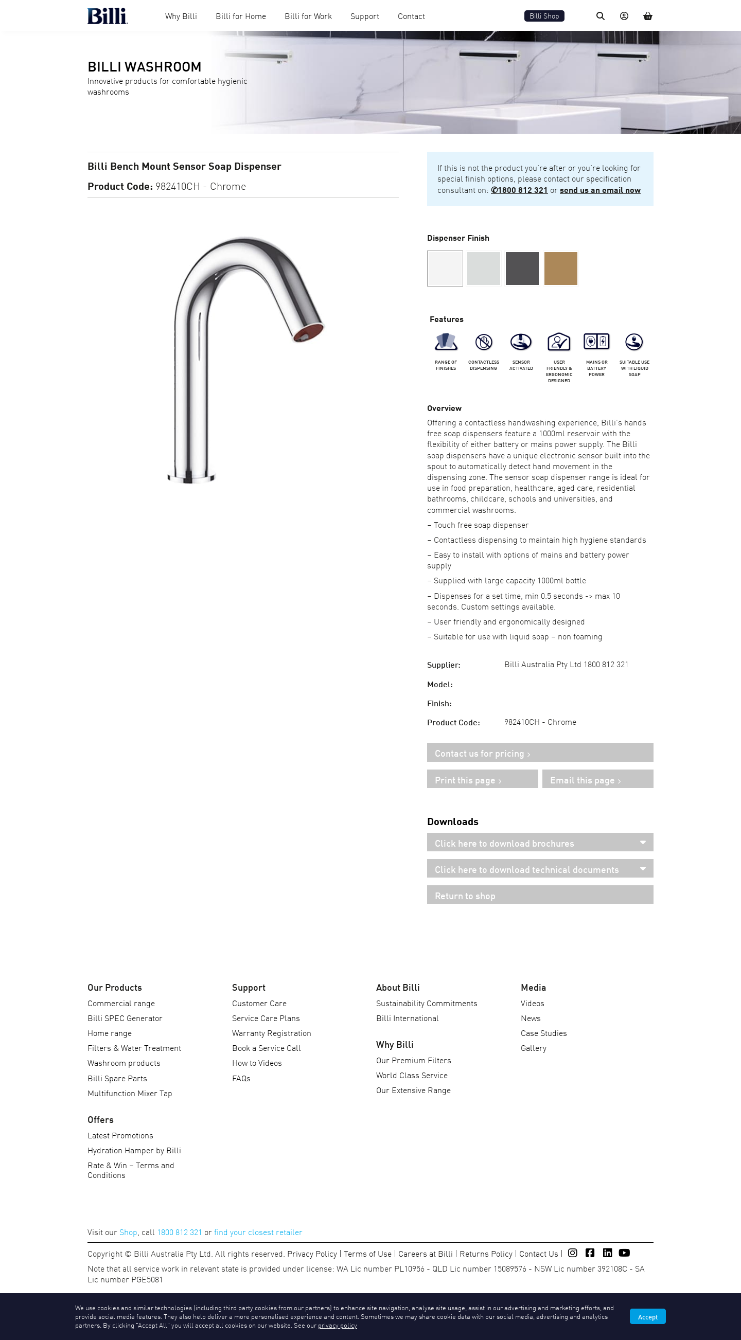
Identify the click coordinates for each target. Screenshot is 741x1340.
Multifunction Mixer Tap (129, 1092)
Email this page (582, 779)
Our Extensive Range (413, 1089)
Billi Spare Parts (117, 1077)
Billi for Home (241, 15)
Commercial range (121, 1002)
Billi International (407, 1017)
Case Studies (544, 1032)
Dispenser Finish (458, 236)
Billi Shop (544, 15)
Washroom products (124, 1062)
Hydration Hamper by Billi (134, 1150)
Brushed (483, 268)
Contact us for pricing (479, 752)
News (531, 1017)
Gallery (533, 1047)
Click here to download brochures (504, 842)
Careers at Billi (425, 1253)
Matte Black (522, 268)
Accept (648, 1316)
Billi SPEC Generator (125, 1017)
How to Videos (257, 1062)
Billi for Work (308, 15)
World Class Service (412, 1074)
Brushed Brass (560, 268)
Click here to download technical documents (527, 869)
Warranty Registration (271, 1032)
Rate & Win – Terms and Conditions (130, 1169)
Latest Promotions (120, 1135)
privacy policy (337, 1325)
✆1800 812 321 (519, 189)
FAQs (241, 1077)
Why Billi (181, 15)
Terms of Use (368, 1253)
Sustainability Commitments (427, 1002)
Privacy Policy (312, 1253)
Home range (109, 1032)
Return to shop (465, 895)
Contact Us (538, 1253)
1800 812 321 (179, 1231)
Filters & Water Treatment (134, 1047)
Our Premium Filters (413, 1059)
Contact (411, 15)
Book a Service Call (266, 1047)
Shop (128, 1231)
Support (364, 15)
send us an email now (600, 189)
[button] (484, 269)
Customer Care (259, 1002)
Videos (532, 1002)
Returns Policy (486, 1253)
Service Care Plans (266, 1017)
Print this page (465, 779)
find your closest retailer (258, 1231)
